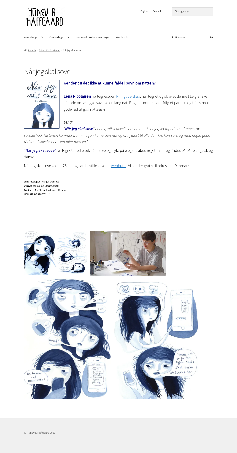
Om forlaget (57, 37)
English (144, 11)
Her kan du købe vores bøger (93, 37)
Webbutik (122, 37)
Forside (32, 50)
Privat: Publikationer (49, 50)
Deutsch (157, 11)
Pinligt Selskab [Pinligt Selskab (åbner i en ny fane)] (128, 96)
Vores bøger (31, 37)
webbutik (118, 165)
